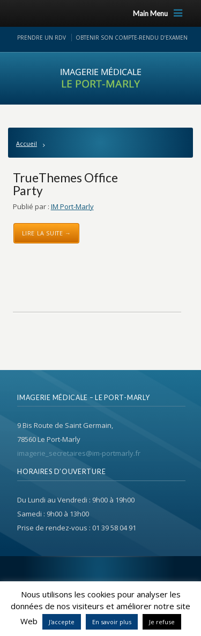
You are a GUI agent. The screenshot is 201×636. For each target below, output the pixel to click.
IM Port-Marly (72, 206)
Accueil (26, 143)
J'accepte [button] (62, 622)
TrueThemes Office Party (65, 184)
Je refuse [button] (162, 622)
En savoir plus (111, 622)
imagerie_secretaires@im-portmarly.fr (78, 453)
